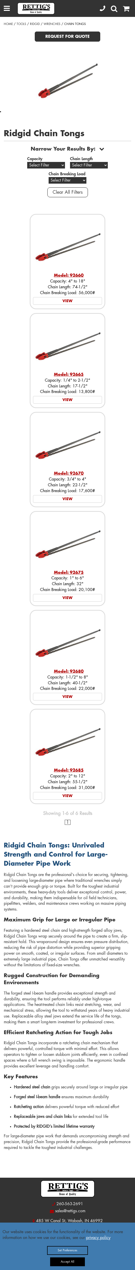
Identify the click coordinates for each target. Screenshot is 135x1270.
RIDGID (35, 23)
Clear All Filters (68, 192)
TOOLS (21, 23)
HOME (8, 23)
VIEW (67, 301)
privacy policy (98, 1238)
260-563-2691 (69, 1204)
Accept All (67, 1261)
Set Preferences (67, 1250)
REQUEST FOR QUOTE (67, 37)
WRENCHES (52, 23)
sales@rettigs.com (70, 1211)
